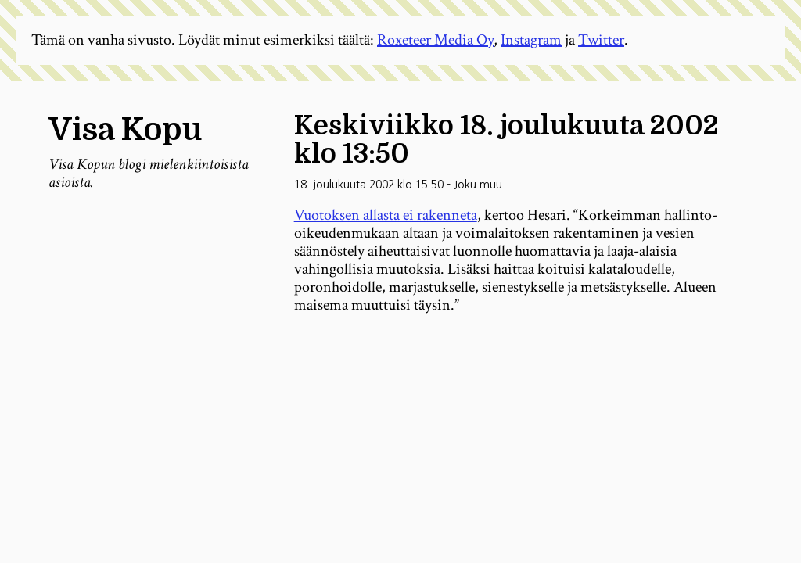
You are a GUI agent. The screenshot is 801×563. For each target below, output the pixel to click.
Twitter (601, 40)
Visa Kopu (125, 130)
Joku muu (478, 184)
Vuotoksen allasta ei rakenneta (385, 215)
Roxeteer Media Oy (435, 40)
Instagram (531, 40)
